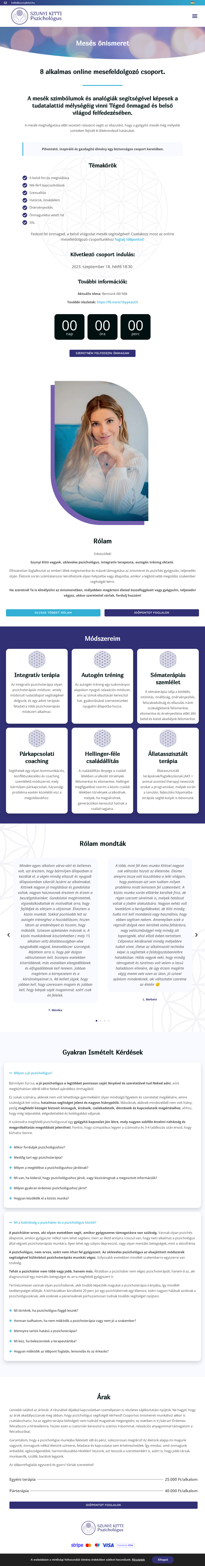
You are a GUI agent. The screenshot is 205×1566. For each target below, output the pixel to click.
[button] (195, 16)
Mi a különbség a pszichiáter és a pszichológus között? (55, 1222)
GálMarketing (149, 1556)
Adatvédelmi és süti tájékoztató (102, 1556)
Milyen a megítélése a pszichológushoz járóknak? (51, 1167)
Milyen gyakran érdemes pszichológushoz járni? (50, 1188)
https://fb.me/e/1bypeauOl (117, 302)
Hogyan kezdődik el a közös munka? (41, 1198)
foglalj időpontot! (129, 239)
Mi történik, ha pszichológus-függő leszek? (46, 1310)
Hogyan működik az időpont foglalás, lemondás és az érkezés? (61, 1351)
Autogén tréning (102, 675)
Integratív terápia (36, 675)
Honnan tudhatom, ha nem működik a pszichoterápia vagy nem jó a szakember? (75, 1321)
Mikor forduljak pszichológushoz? (39, 1147)
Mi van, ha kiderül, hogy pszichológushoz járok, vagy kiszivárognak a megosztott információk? (85, 1178)
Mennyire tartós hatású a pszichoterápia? (45, 1331)
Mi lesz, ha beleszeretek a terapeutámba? (45, 1341)
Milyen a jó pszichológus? (33, 1073)
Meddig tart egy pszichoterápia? (38, 1157)
